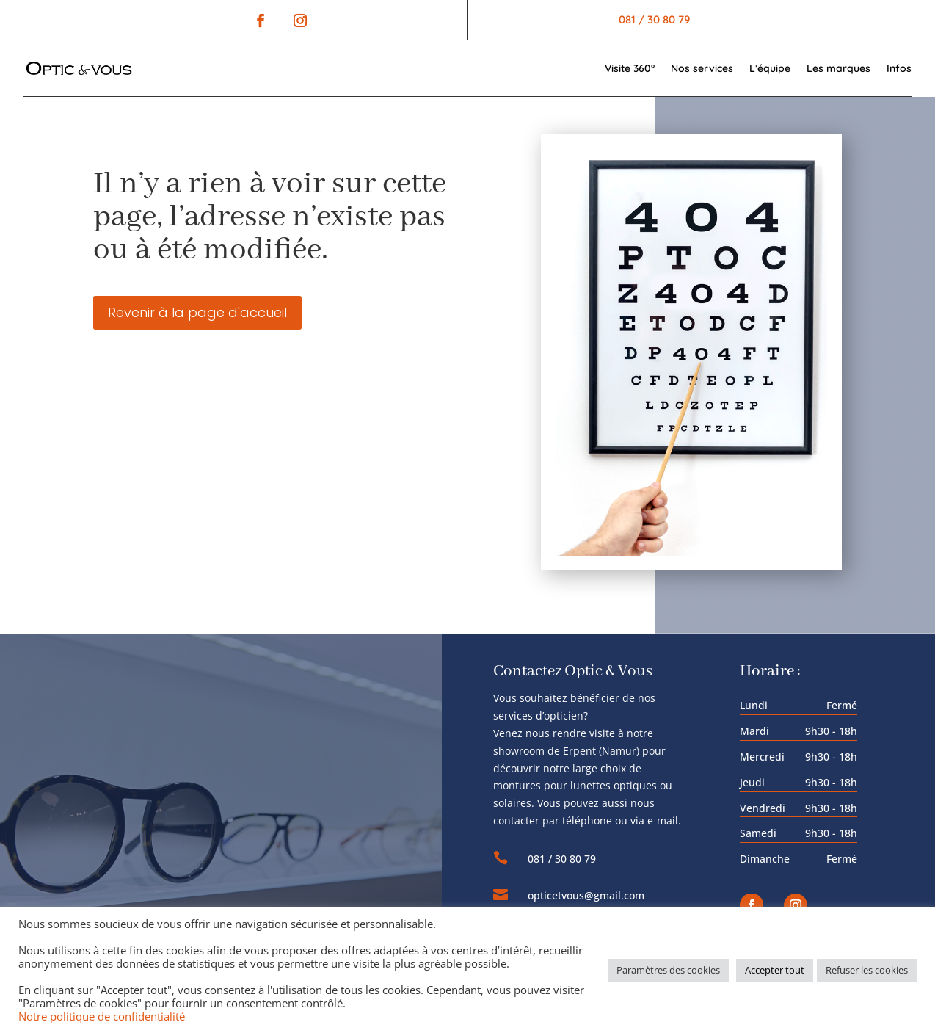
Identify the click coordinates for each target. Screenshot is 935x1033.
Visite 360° (630, 68)
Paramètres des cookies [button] (668, 969)
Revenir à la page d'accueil (197, 312)
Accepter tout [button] (774, 969)
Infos (899, 68)
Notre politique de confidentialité (101, 1016)
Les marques (838, 68)
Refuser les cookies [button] (867, 969)
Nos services (702, 68)
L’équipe (769, 68)
